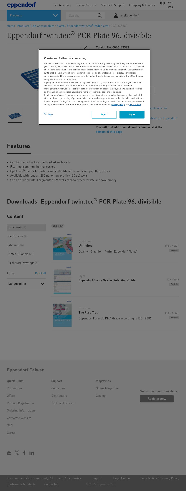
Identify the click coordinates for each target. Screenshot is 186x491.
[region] (94, 87)
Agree (132, 114)
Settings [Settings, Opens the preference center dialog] (48, 114)
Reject (104, 114)
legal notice (135, 104)
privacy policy (118, 104)
